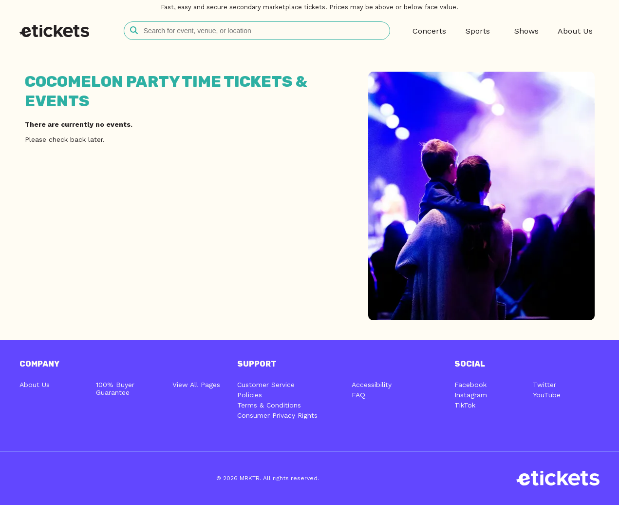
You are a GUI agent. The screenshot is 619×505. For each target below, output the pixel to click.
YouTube (547, 395)
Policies (249, 395)
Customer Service (266, 384)
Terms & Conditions (269, 405)
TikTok (464, 405)
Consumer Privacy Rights (277, 415)
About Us (34, 384)
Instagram (470, 395)
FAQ (358, 395)
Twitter (544, 384)
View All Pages (196, 384)
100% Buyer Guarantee (115, 388)
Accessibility (372, 384)
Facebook (470, 384)
